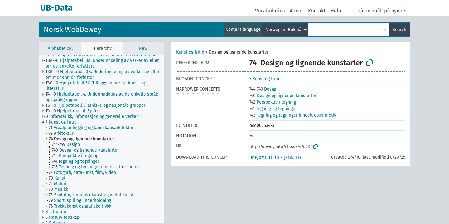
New (143, 48)
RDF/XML (258, 158)
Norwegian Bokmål (284, 29)
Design (263, 89)
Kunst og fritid (190, 52)
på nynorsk (396, 11)
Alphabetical (60, 48)
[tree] (101, 139)
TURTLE (275, 158)
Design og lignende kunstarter (282, 95)
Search (399, 29)
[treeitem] (107, 63)
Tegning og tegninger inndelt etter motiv (292, 115)
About (296, 11)
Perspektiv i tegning (272, 102)
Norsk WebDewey (72, 29)
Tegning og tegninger (273, 108)
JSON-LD (292, 158)
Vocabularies (270, 11)
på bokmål (369, 11)
